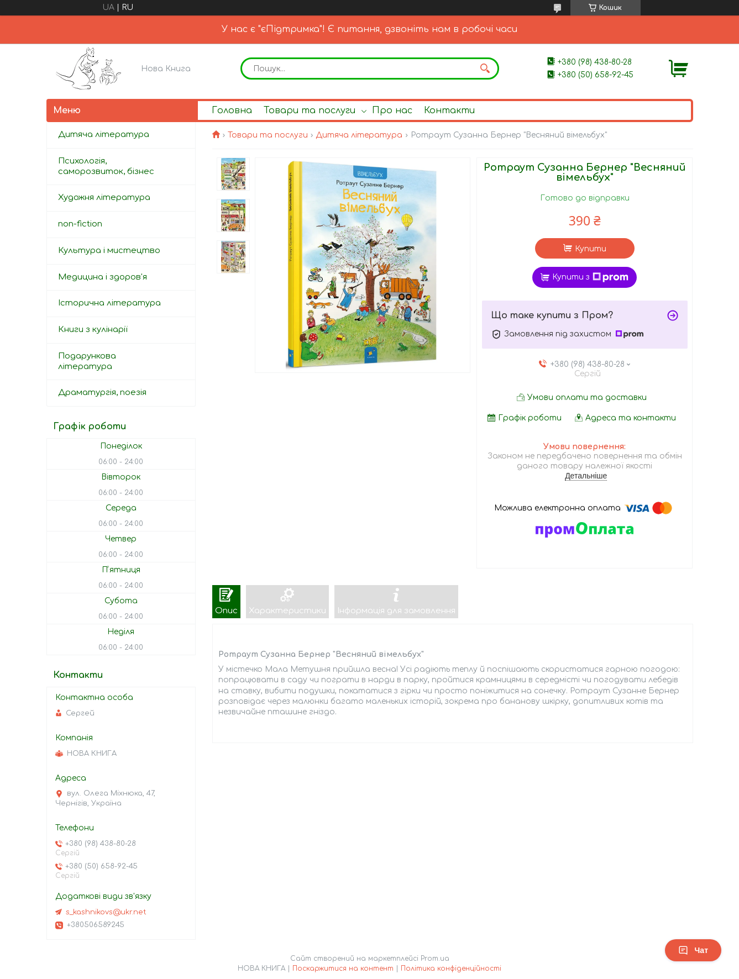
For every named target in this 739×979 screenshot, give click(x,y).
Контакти (449, 110)
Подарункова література (87, 361)
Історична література (109, 303)
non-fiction (80, 224)
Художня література (104, 197)
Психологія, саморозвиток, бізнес (106, 166)
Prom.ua (435, 958)
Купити (590, 249)
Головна (232, 110)
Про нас (392, 110)
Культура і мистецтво (109, 250)
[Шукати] (485, 68)
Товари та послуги (309, 110)
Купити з (590, 277)
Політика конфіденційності (451, 968)
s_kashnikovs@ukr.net (106, 912)
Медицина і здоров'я (102, 277)
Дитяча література (359, 135)
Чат (693, 950)
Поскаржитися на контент (343, 968)
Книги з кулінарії (93, 329)
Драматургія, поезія (102, 392)
